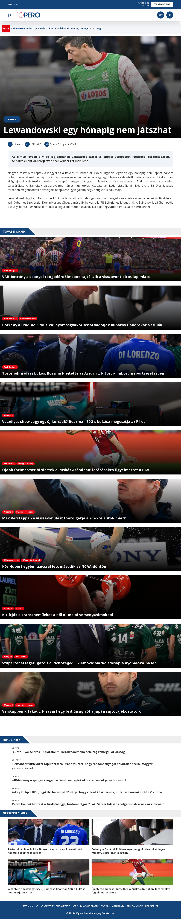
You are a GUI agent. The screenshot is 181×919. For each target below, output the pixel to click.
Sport (12, 119)
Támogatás (162, 4)
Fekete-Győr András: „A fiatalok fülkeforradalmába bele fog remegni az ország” (56, 28)
